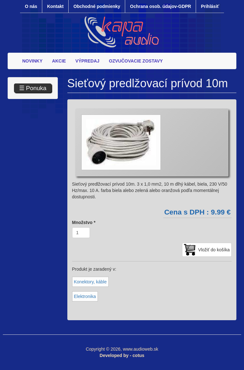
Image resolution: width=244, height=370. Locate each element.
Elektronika (85, 296)
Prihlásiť (210, 6)
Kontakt (55, 6)
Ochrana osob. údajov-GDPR (160, 6)
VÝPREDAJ (87, 60)
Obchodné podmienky (96, 6)
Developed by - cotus (122, 355)
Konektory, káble (90, 281)
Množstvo (84, 222)
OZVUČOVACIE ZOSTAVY (136, 60)
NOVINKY (32, 60)
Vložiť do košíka (214, 249)
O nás (31, 6)
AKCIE (59, 60)
